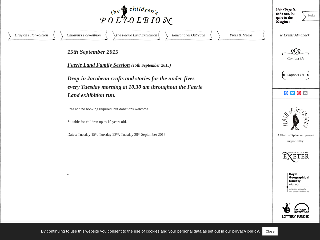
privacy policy (245, 231)
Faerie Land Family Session (98, 65)
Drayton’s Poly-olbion (31, 35)
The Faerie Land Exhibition (136, 35)
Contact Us (295, 59)
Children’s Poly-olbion (84, 35)
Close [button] (270, 231)
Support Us (295, 75)
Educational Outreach (188, 35)
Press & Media (241, 35)
